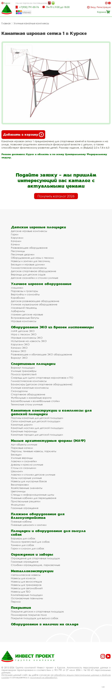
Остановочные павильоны (27, 598)
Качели (15, 244)
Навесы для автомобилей (27, 588)
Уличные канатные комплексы (31, 23)
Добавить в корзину (23, 134)
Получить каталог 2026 (56, 196)
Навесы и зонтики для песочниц (30, 261)
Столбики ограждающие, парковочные (35, 565)
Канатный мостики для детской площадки (37, 428)
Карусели (17, 237)
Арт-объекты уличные (24, 444)
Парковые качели (22, 448)
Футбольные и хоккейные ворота (31, 397)
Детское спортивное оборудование (33, 271)
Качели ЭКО (18, 351)
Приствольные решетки (25, 501)
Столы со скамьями (23, 468)
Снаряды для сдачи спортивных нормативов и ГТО (42, 377)
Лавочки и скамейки (24, 461)
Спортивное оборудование (28, 394)
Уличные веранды (22, 458)
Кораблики (18, 297)
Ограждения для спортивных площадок (35, 558)
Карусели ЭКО (20, 344)
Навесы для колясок (23, 578)
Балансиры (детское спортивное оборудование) (41, 384)
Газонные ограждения (24, 508)
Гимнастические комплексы (29, 268)
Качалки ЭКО (19, 347)
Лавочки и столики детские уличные (33, 474)
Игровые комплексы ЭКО (27, 337)
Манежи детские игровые (27, 314)
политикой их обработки (43, 677)
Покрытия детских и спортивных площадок (37, 611)
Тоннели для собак (22, 545)
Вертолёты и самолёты (25, 294)
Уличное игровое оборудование (41, 284)
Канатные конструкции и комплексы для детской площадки (51, 412)
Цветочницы (18, 491)
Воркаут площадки (23, 367)
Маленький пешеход (24, 308)
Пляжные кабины (21, 521)
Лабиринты (18, 311)
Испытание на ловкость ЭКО (29, 341)
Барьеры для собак (23, 538)
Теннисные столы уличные (27, 404)
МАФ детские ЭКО (23, 331)
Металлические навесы (25, 575)
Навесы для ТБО (20, 591)
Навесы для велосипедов (26, 581)
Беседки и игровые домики (28, 264)
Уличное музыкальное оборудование (34, 304)
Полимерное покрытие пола (29, 615)
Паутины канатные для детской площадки (37, 418)
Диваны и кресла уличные (27, 464)
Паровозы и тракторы (24, 291)
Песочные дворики (22, 254)
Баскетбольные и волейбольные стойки (35, 401)
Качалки (16, 241)
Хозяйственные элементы (26, 488)
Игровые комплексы (23, 321)
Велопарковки (20, 484)
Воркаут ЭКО (19, 357)
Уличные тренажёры (23, 371)
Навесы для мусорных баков (29, 481)
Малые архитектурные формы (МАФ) (48, 440)
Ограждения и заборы (32, 554)
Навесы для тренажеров (26, 585)
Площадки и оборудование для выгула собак (48, 532)
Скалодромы (19, 391)
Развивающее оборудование (29, 247)
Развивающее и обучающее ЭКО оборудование (41, 354)
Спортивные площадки (33, 364)
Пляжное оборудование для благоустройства (37, 515)
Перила (16, 601)
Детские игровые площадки (38, 227)
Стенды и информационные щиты (32, 494)
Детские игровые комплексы (29, 231)
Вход (93, 7)
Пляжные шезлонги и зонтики (28, 525)
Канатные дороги (22, 424)
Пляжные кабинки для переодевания (33, 498)
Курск (7, 3)
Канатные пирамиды (24, 431)
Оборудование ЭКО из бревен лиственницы (52, 327)
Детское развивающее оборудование (35, 301)
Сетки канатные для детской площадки (35, 421)
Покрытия (21, 607)
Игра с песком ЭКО (23, 334)
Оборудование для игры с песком (32, 258)
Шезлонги (17, 471)
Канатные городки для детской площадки (37, 434)
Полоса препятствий (23, 374)
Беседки (16, 454)
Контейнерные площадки (27, 595)
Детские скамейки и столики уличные (34, 278)
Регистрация (104, 7)
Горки (14, 234)
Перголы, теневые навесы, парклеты (33, 451)
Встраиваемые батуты (25, 318)
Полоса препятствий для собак (30, 541)
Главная (5, 23)
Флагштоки (18, 504)
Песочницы (18, 251)
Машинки (17, 287)
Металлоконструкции (32, 571)
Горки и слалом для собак (27, 548)
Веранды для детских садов (28, 274)
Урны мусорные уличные (26, 478)
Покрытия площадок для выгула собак (34, 618)
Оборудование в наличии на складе (44, 624)
